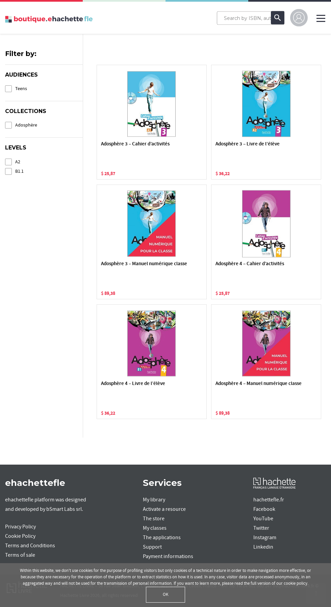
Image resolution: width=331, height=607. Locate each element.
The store (153, 518)
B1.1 (19, 171)
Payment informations (168, 556)
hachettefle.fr (268, 499)
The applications (162, 537)
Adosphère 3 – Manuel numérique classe (144, 264)
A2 (17, 162)
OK (166, 594)
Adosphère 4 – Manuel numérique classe (258, 384)
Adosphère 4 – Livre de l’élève (133, 384)
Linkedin (263, 547)
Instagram (264, 537)
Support (152, 547)
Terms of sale (20, 555)
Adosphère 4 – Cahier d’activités (249, 264)
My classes (155, 528)
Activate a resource (164, 509)
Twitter (261, 528)
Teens (21, 88)
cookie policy (295, 583)
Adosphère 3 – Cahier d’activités (135, 144)
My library (154, 499)
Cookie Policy (20, 536)
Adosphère (26, 125)
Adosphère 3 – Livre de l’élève (247, 144)
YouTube (263, 518)
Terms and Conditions (30, 545)
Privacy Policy (20, 526)
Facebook (264, 509)
